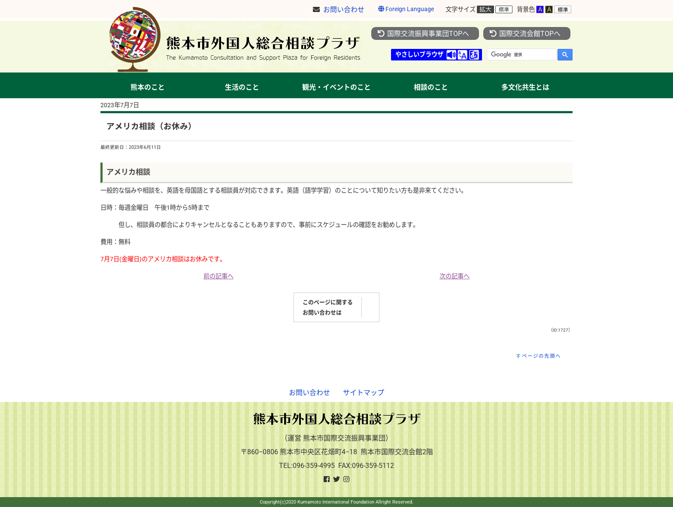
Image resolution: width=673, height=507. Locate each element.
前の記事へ (218, 276)
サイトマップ (363, 393)
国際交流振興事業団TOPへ (423, 34)
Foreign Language (406, 9)
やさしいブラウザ (419, 54)
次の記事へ (455, 276)
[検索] (521, 54)
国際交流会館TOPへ (525, 34)
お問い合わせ (309, 393)
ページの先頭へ (541, 356)
